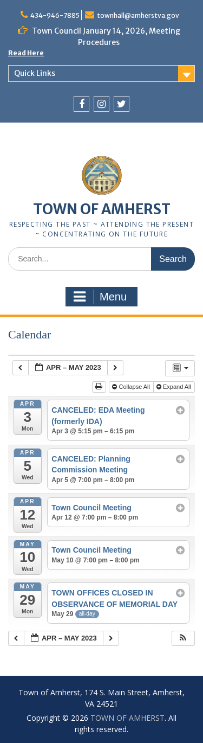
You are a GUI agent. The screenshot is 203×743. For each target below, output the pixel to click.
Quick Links (34, 73)
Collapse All (132, 386)
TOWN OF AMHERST (102, 209)
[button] (183, 638)
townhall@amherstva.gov (138, 15)
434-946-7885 (55, 15)
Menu (100, 297)
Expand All (174, 386)
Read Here (26, 53)
